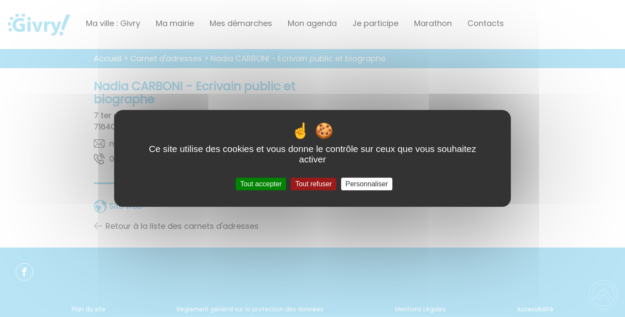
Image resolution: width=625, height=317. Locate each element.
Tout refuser (313, 184)
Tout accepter (261, 184)
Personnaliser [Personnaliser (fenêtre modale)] (366, 184)
